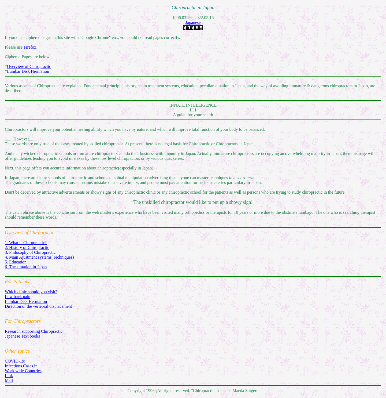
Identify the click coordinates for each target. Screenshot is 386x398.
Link (9, 375)
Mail (9, 380)
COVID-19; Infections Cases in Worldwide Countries (23, 366)
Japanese (193, 22)
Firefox (30, 47)
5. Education (16, 262)
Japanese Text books (22, 336)
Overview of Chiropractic (29, 66)
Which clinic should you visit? (31, 292)
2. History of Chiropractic (27, 247)
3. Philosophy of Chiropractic (30, 252)
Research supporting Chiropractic (33, 331)
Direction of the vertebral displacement (38, 306)
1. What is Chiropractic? (26, 242)
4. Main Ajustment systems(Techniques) (39, 257)
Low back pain (17, 296)
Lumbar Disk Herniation (28, 71)
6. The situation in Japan (26, 267)
